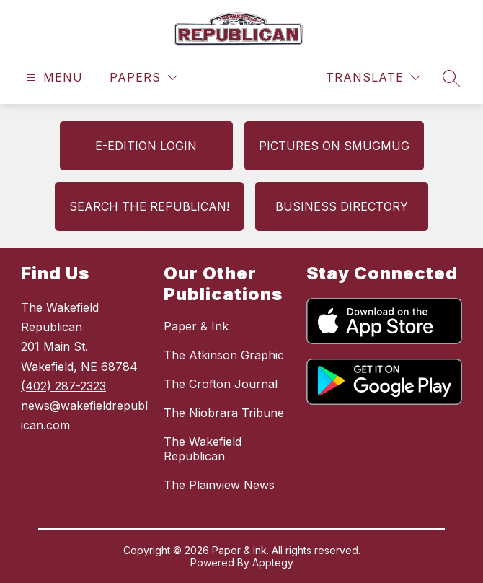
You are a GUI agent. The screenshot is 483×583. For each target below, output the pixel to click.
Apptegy (272, 562)
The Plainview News (219, 485)
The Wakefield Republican (202, 448)
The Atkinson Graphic (224, 355)
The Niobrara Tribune (224, 413)
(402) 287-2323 (63, 386)
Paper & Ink (196, 326)
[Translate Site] (373, 78)
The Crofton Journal (221, 384)
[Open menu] (53, 78)
